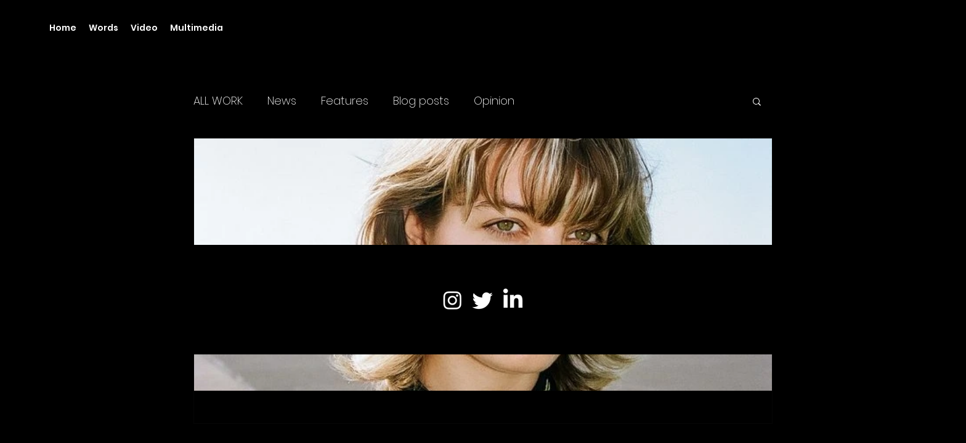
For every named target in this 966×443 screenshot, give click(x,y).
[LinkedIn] (513, 300)
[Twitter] (483, 300)
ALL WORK (218, 101)
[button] (757, 102)
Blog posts (421, 101)
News (281, 101)
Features (344, 101)
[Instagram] (452, 300)
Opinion (494, 101)
